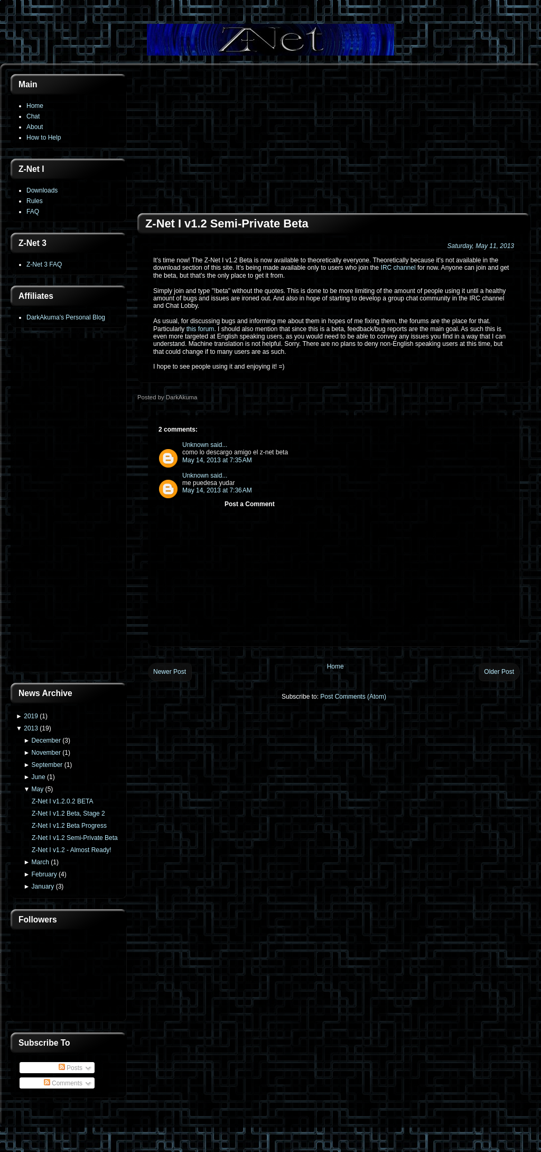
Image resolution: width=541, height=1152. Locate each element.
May (38, 789)
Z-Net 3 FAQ (44, 264)
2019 (31, 716)
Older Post (499, 671)
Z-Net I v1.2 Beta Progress (69, 825)
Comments (63, 1083)
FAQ (32, 211)
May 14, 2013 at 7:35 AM (217, 460)
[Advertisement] (68, 506)
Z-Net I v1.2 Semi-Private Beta (75, 838)
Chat (33, 116)
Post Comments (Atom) (353, 696)
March (40, 862)
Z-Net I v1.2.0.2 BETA (62, 801)
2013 (31, 728)
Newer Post (169, 671)
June (38, 777)
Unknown (195, 445)
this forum (200, 329)
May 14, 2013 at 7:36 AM (217, 490)
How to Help (43, 137)
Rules (34, 201)
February (44, 874)
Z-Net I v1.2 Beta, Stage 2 (68, 813)
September (47, 765)
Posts (70, 1068)
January (43, 886)
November (46, 752)
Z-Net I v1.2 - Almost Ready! (71, 850)
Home (34, 105)
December (46, 740)
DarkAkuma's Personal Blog (65, 317)
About (34, 127)
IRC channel (398, 267)
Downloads (42, 190)
